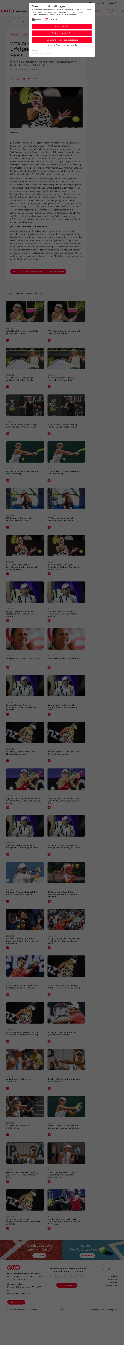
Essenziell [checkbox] (39, 20)
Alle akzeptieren (62, 26)
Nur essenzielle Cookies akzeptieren (62, 40)
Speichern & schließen (62, 33)
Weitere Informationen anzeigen (62, 45)
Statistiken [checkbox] (53, 20)
